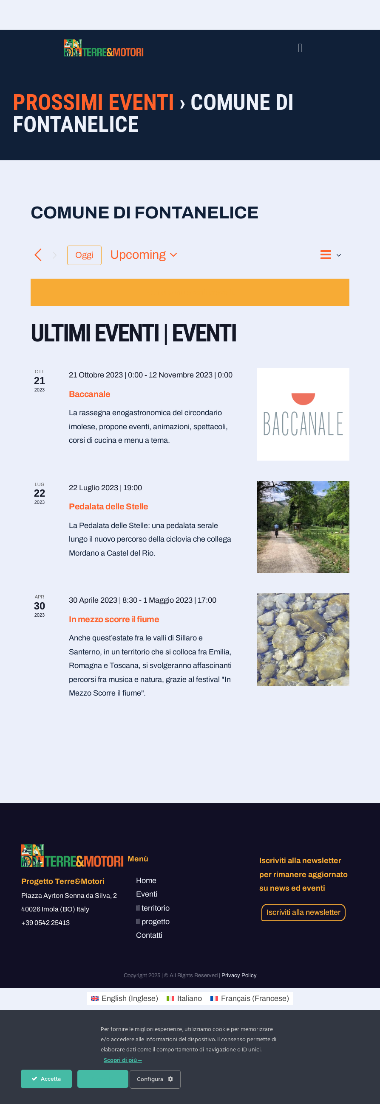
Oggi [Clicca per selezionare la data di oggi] (84, 255)
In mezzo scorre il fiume (114, 619)
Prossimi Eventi (93, 102)
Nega (102, 1079)
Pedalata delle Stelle (108, 506)
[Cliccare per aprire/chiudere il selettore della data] (146, 255)
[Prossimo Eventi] (55, 255)
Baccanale (89, 394)
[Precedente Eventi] (38, 255)
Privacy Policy (239, 975)
